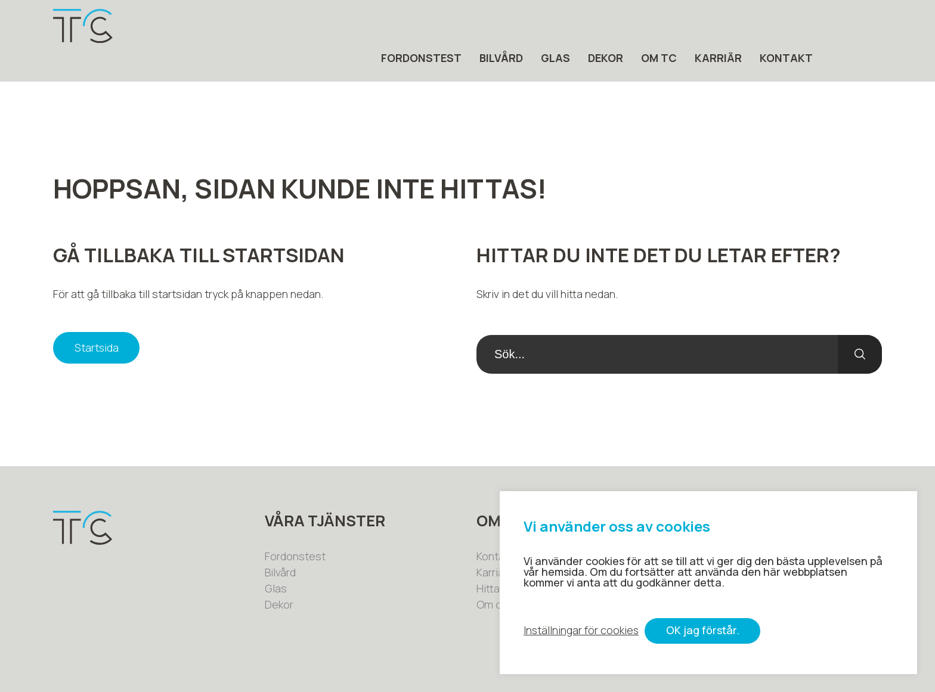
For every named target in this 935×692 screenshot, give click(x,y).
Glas (624, 26)
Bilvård (570, 26)
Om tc (728, 26)
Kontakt (855, 26)
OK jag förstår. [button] (704, 631)
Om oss (495, 574)
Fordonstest (490, 26)
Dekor (674, 26)
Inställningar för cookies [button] (582, 631)
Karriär (787, 26)
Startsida (97, 318)
